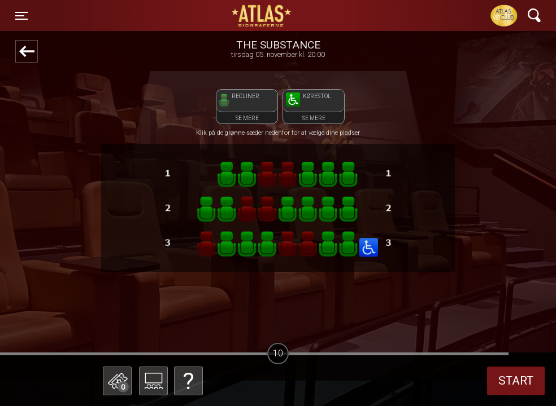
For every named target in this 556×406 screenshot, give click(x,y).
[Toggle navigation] (21, 16)
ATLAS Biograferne (262, 16)
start (515, 380)
